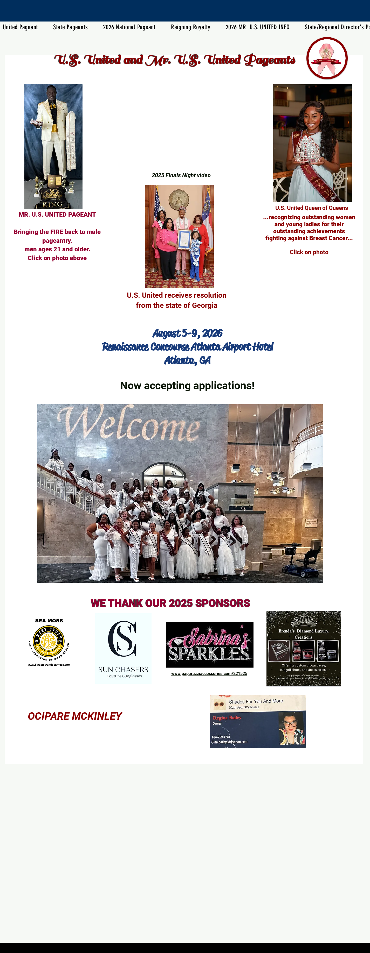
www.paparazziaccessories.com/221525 (209, 673)
